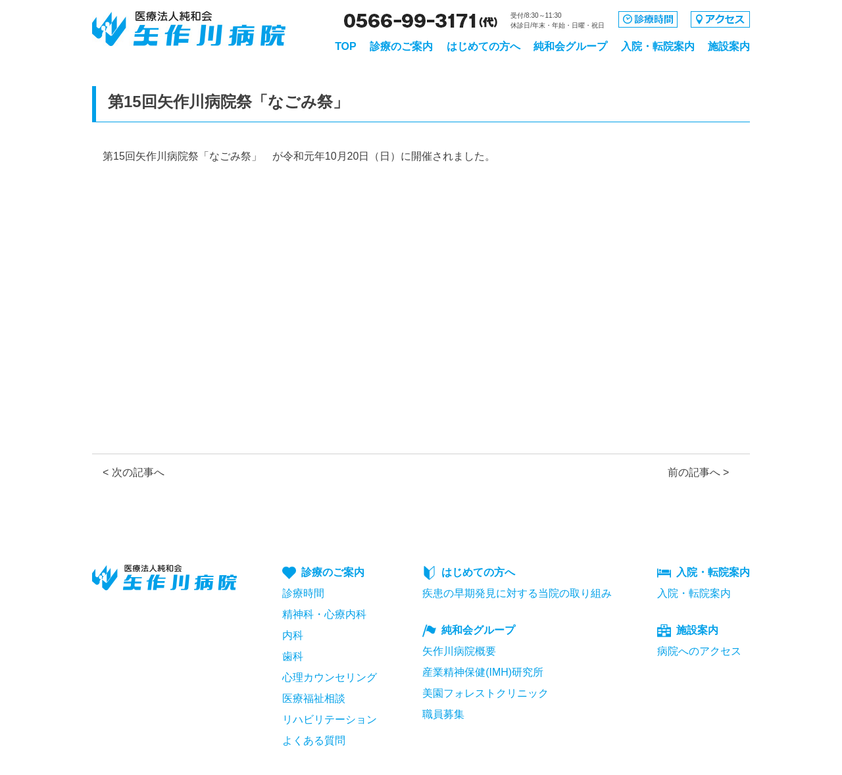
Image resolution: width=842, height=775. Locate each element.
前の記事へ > (699, 472)
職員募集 (443, 714)
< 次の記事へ (133, 472)
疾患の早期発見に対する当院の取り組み (517, 593)
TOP (346, 46)
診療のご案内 (401, 46)
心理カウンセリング (329, 677)
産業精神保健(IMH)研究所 (482, 672)
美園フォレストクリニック (485, 693)
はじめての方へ (483, 46)
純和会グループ (570, 46)
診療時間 (303, 593)
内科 (292, 635)
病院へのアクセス (699, 651)
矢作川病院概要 (459, 651)
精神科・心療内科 (324, 614)
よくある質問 (313, 740)
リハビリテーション (329, 719)
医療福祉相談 (313, 698)
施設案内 (729, 46)
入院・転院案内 (658, 46)
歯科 (292, 656)
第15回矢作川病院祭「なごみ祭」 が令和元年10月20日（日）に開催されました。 (299, 156)
